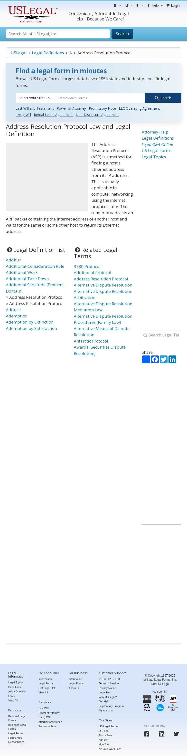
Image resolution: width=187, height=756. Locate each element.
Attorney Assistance (50, 721)
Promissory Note (102, 108)
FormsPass (105, 735)
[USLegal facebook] (146, 733)
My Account (106, 710)
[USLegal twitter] (176, 733)
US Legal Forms (157, 150)
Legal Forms (15, 733)
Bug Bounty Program (111, 705)
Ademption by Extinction (30, 322)
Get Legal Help (47, 687)
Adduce (13, 309)
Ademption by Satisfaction (31, 328)
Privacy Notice (107, 687)
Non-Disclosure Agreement (97, 114)
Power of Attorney (71, 108)
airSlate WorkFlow (110, 748)
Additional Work (21, 272)
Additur (13, 259)
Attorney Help (155, 131)
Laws (11, 695)
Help (154, 5)
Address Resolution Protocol (101, 278)
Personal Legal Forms (17, 718)
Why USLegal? (108, 696)
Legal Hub (105, 692)
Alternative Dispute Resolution (103, 284)
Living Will (23, 114)
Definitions (14, 686)
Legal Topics (154, 156)
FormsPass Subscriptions (16, 739)
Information (45, 678)
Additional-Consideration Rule (35, 266)
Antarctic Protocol (91, 341)
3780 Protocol (87, 266)
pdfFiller (103, 739)
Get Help (104, 701)
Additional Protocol (92, 272)
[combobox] (35, 98)
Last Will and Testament (35, 108)
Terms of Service (109, 683)
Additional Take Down (27, 278)
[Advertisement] (47, 177)
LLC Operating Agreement (139, 108)
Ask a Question (17, 691)
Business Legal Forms (17, 726)
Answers (74, 687)
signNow (104, 744)
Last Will (43, 708)
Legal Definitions (48, 53)
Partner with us (47, 726)
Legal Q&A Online (157, 144)
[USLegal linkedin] (161, 733)
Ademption (17, 315)
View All (13, 700)
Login (173, 5)
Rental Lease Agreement (53, 114)
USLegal (19, 53)
